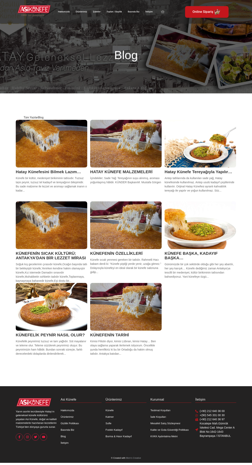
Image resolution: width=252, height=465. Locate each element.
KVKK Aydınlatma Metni (164, 436)
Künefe (110, 410)
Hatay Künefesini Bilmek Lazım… (48, 171)
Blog (63, 436)
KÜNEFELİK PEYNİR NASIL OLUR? (50, 335)
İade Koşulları (158, 416)
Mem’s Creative (133, 458)
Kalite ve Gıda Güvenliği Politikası (169, 429)
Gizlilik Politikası (70, 423)
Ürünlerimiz (81, 11)
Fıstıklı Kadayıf (114, 429)
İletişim (147, 11)
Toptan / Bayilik (113, 11)
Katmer (110, 416)
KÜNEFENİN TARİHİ (109, 335)
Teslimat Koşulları (160, 410)
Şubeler (96, 11)
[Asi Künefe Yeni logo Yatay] (34, 9)
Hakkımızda (63, 11)
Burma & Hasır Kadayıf (119, 436)
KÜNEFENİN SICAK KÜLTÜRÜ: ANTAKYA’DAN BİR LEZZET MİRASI (51, 255)
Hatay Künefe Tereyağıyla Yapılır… (198, 171)
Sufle (108, 423)
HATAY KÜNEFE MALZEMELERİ (121, 171)
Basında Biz (132, 11)
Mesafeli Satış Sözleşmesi (165, 423)
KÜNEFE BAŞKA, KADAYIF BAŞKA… (191, 255)
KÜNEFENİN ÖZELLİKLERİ (116, 253)
